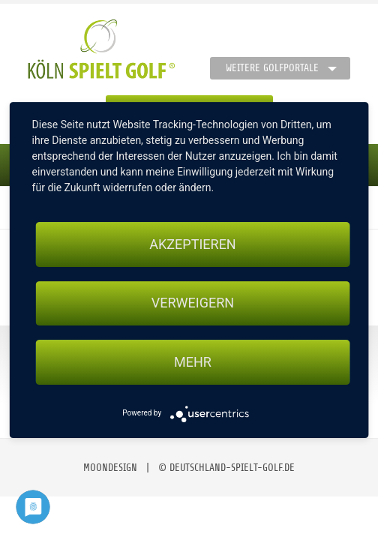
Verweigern (193, 303)
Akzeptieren (192, 244)
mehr (193, 362)
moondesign (110, 467)
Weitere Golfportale (272, 68)
